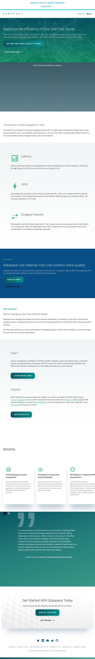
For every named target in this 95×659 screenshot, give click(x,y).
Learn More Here (12, 52)
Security (12, 647)
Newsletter (66, 647)
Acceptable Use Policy (40, 647)
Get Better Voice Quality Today (23, 44)
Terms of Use (55, 647)
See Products (21, 415)
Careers (76, 647)
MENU (89, 14)
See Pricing (46, 620)
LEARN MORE (46, 6)
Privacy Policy (23, 647)
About (83, 647)
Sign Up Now (13, 280)
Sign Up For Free (47, 613)
